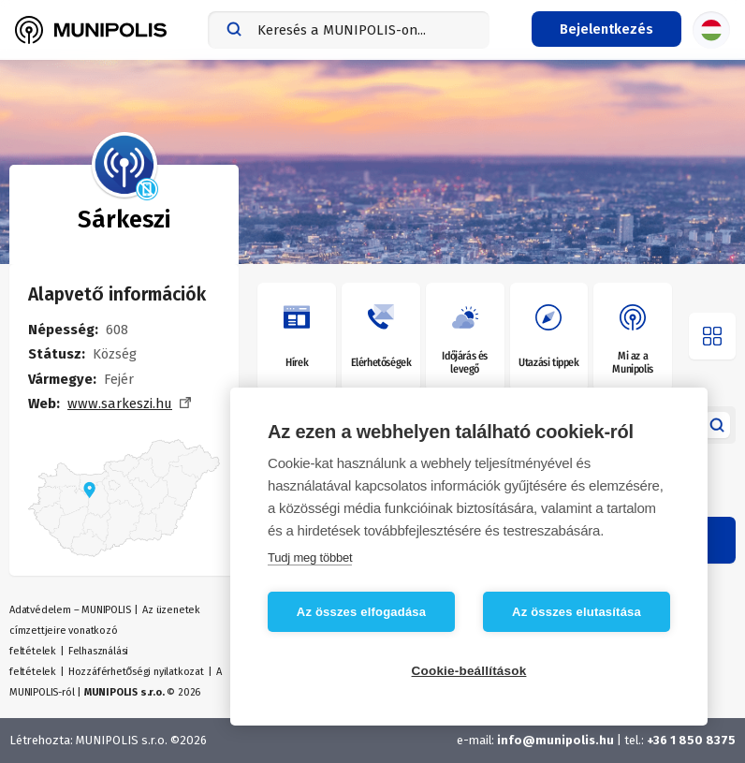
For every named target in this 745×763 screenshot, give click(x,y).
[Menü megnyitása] (712, 336)
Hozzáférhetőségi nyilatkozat (136, 672)
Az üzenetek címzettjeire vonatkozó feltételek (104, 630)
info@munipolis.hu (555, 740)
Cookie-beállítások (469, 671)
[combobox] (348, 30)
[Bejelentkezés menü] (606, 29)
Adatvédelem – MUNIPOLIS (69, 610)
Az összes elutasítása (576, 612)
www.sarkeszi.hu (119, 403)
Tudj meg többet (310, 557)
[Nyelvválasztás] (711, 30)
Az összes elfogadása (361, 612)
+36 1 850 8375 (691, 740)
